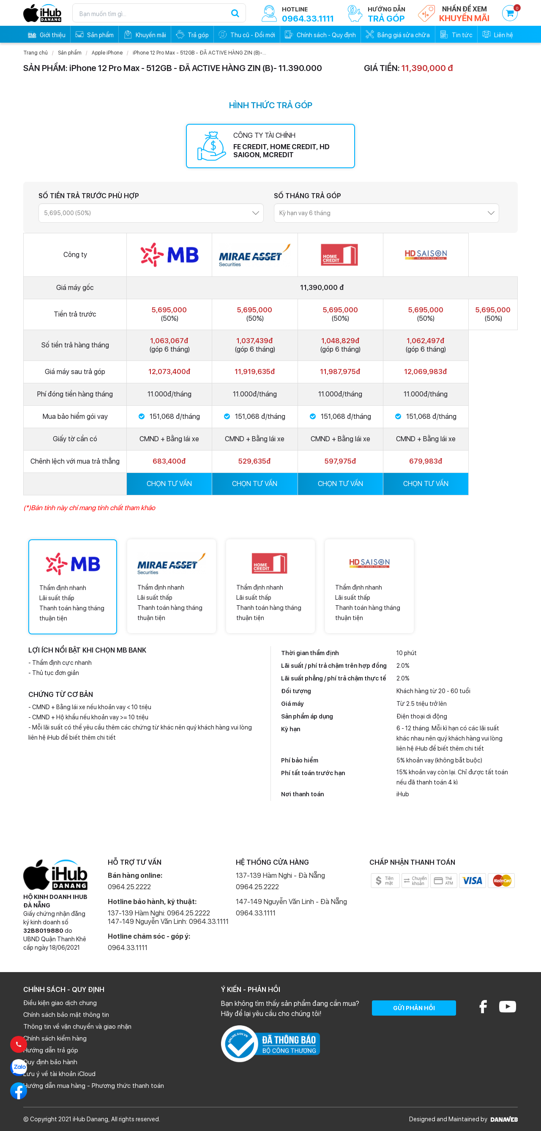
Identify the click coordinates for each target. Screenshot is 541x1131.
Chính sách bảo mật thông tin (66, 1015)
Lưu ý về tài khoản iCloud (59, 1074)
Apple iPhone (107, 53)
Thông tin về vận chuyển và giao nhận (77, 1026)
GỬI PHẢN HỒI (414, 1008)
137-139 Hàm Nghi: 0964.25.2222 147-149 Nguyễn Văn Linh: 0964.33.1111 (168, 917)
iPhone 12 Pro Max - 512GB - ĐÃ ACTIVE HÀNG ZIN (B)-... (199, 53)
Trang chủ (35, 53)
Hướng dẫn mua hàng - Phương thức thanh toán (93, 1086)
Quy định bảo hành (50, 1062)
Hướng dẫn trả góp (50, 1050)
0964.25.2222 (129, 887)
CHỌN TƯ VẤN (169, 484)
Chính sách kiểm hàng (55, 1038)
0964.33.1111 (128, 948)
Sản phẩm (70, 53)
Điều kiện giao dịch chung (60, 1003)
